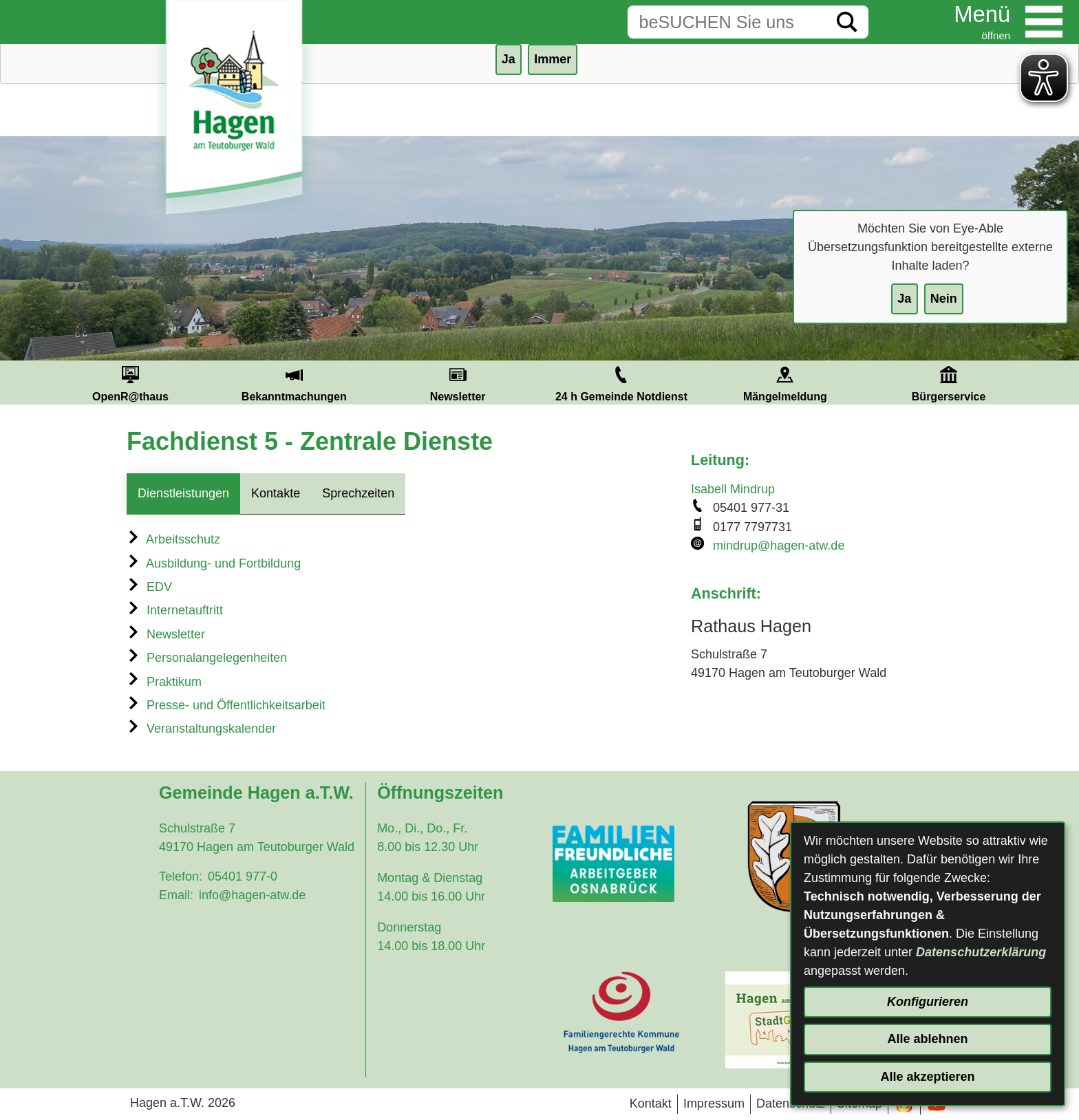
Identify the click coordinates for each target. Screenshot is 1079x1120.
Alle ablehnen (927, 1039)
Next (1047, 382)
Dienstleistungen (183, 493)
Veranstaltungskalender (201, 728)
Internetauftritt (175, 610)
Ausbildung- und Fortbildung (214, 563)
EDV (149, 587)
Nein (943, 298)
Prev (32, 382)
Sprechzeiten (358, 493)
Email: (176, 895)
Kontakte (275, 493)
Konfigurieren (927, 1002)
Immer (552, 59)
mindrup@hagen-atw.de (778, 545)
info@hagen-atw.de (252, 895)
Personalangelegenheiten (207, 658)
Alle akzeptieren (927, 1077)
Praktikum (164, 682)
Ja (904, 298)
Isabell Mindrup (733, 489)
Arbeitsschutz (173, 539)
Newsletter (166, 634)
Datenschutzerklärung (981, 952)
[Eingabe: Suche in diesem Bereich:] (727, 22)
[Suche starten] (847, 22)
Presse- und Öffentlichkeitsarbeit (226, 705)
